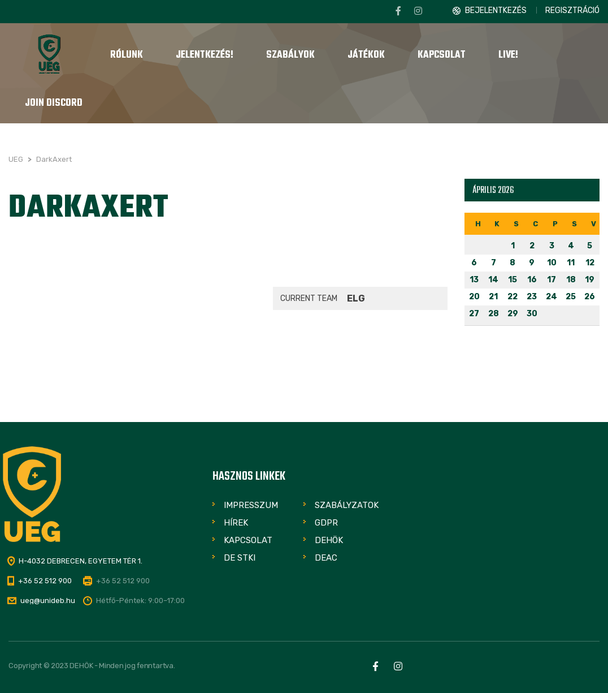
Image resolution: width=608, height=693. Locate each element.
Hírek (236, 523)
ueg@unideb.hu (47, 600)
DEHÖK (329, 540)
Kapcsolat (248, 540)
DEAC (326, 558)
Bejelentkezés (496, 10)
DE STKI (239, 558)
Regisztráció (572, 10)
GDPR (326, 523)
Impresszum (251, 505)
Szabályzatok (347, 505)
